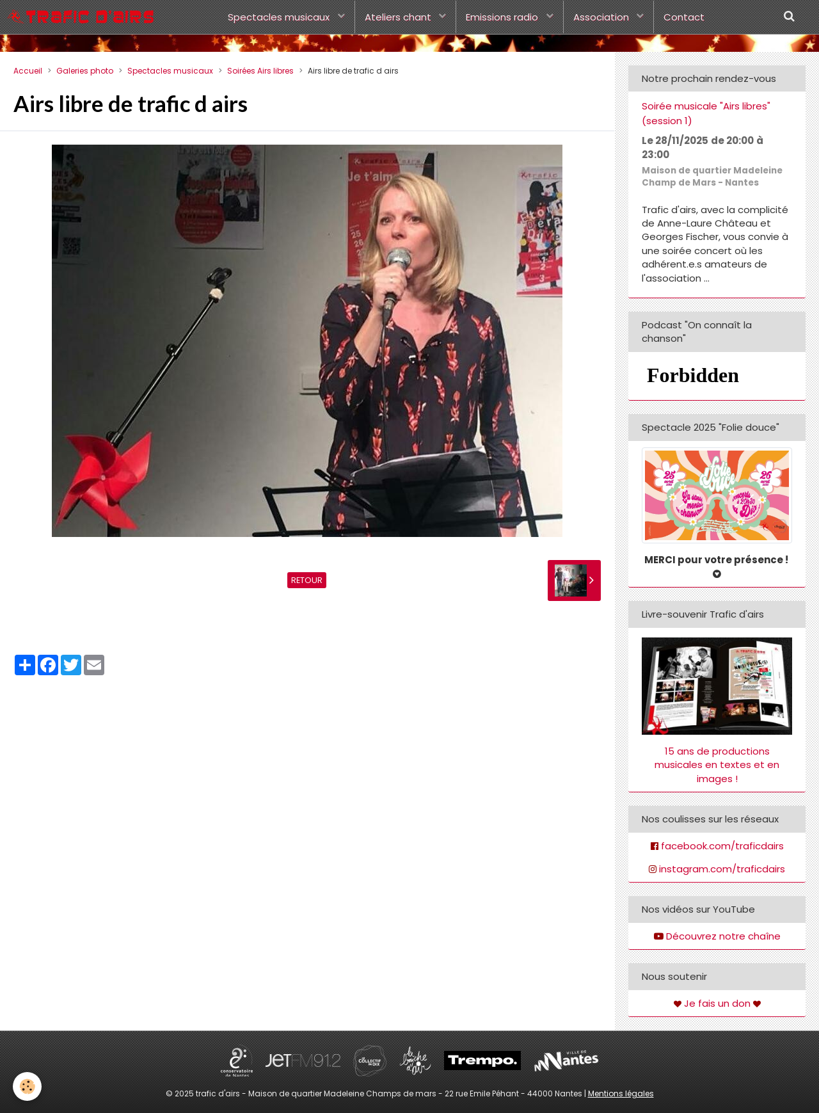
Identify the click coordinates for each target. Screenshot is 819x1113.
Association (602, 17)
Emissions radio (503, 17)
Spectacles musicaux (280, 17)
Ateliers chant (399, 17)
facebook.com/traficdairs (722, 846)
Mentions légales (621, 1093)
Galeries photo (84, 70)
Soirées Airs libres (260, 70)
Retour (306, 580)
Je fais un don (717, 1003)
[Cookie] (27, 1086)
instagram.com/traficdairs (722, 869)
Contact (684, 17)
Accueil (27, 70)
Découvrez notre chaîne (723, 936)
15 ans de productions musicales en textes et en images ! (717, 764)
